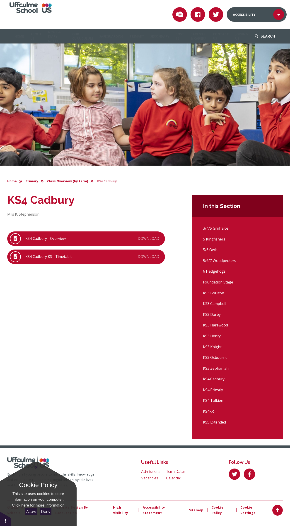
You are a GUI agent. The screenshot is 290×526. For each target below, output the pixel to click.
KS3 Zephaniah (216, 368)
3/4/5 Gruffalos (216, 228)
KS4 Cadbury (107, 181)
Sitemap (196, 510)
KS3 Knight (212, 346)
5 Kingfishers (214, 239)
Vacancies (149, 478)
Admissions (150, 471)
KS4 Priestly (213, 389)
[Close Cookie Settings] (36, 467)
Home (12, 181)
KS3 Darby (212, 314)
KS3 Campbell (214, 303)
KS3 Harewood (215, 325)
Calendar (173, 478)
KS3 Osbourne (215, 357)
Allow (31, 511)
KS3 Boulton (213, 292)
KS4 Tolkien (213, 400)
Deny (45, 511)
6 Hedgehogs (214, 271)
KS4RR (208, 411)
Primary (32, 181)
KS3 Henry (212, 335)
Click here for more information (38, 505)
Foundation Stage (218, 282)
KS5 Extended (214, 422)
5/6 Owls (210, 249)
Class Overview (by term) (67, 181)
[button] (5, 518)
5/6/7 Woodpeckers (219, 260)
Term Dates (176, 471)
